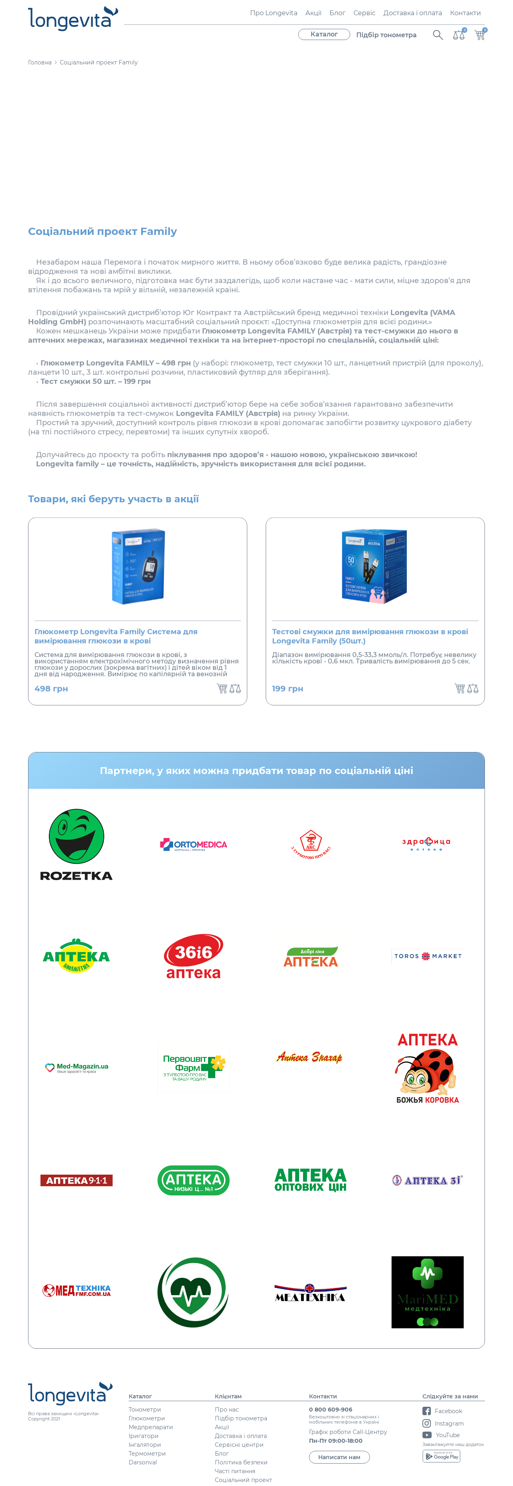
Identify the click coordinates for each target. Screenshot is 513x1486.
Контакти (465, 13)
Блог (337, 13)
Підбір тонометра (386, 35)
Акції (313, 13)
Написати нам (339, 1457)
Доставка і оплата (413, 13)
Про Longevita (273, 13)
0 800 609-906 (330, 1409)
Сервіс (364, 13)
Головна (40, 62)
